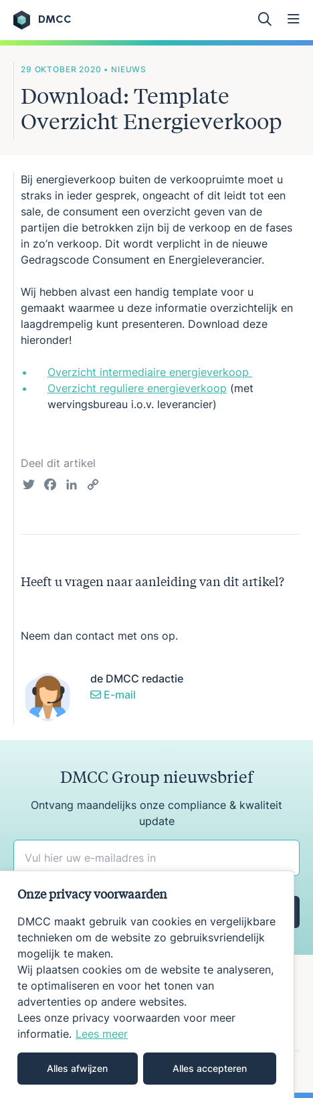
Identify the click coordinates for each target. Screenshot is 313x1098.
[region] (147, 984)
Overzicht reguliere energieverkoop (137, 388)
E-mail (113, 694)
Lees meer (102, 1033)
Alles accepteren (210, 1068)
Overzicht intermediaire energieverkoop (149, 372)
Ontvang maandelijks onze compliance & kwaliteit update (156, 813)
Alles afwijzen (77, 1068)
